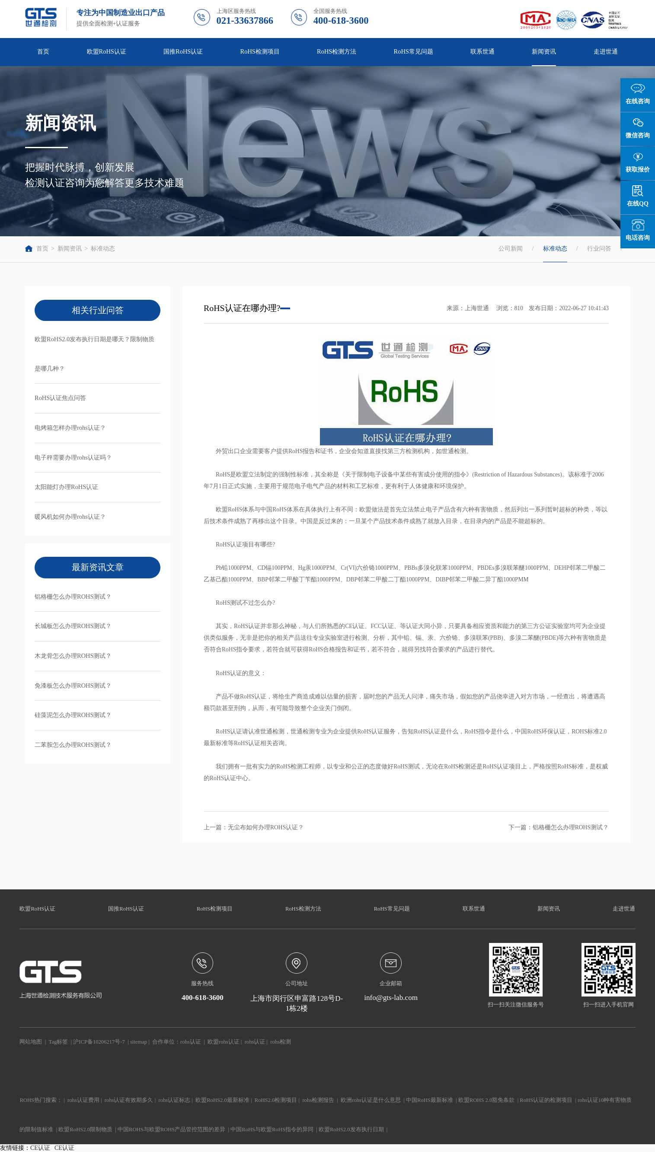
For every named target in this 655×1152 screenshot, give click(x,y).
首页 (43, 51)
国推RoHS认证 (183, 51)
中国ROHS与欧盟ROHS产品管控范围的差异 (171, 1130)
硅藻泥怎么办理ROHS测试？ (73, 714)
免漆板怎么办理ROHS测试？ (73, 685)
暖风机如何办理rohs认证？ (70, 516)
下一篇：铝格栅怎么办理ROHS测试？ (558, 827)
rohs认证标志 (174, 1100)
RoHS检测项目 (260, 51)
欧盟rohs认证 (224, 1042)
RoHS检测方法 (336, 51)
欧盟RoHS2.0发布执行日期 (351, 1130)
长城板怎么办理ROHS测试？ (73, 625)
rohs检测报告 (318, 1100)
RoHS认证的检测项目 (546, 1100)
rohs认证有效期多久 (129, 1100)
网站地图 (30, 1042)
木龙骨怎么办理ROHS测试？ (73, 655)
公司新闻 (510, 248)
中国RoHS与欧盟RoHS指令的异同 (271, 1130)
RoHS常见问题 (413, 51)
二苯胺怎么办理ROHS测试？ (73, 744)
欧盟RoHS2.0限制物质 (85, 1130)
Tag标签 (58, 1042)
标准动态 (103, 248)
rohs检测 (280, 1042)
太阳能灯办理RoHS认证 (66, 486)
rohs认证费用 (83, 1100)
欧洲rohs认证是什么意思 (371, 1100)
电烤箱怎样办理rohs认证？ (70, 427)
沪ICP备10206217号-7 (99, 1042)
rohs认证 (190, 1042)
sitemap (138, 1042)
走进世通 (606, 51)
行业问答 (599, 248)
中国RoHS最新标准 (429, 1100)
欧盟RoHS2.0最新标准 (222, 1100)
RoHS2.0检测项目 (276, 1100)
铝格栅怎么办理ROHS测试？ (73, 596)
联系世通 (482, 51)
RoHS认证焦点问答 (60, 397)
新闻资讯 (544, 51)
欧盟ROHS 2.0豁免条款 (486, 1100)
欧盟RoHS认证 (106, 51)
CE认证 (40, 1148)
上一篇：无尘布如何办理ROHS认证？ (254, 827)
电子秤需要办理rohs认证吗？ (73, 457)
